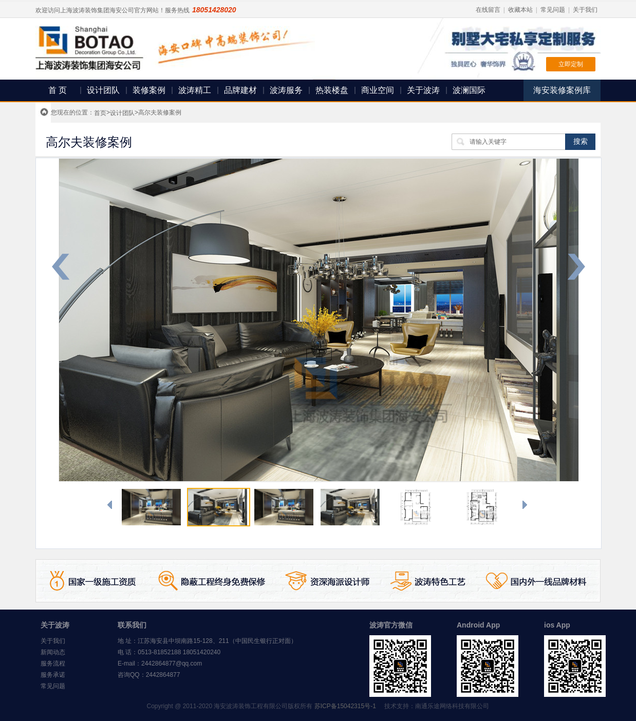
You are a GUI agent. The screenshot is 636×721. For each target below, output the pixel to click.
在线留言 (488, 9)
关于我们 (585, 9)
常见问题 (552, 9)
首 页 (57, 90)
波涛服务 (286, 90)
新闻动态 (53, 652)
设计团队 (103, 90)
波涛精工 (194, 90)
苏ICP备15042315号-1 (345, 706)
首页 (100, 113)
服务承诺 (53, 674)
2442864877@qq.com (171, 663)
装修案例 (149, 90)
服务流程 (53, 663)
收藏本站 (520, 9)
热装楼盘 (331, 90)
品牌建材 (240, 90)
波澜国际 (469, 90)
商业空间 (377, 90)
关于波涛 (423, 90)
